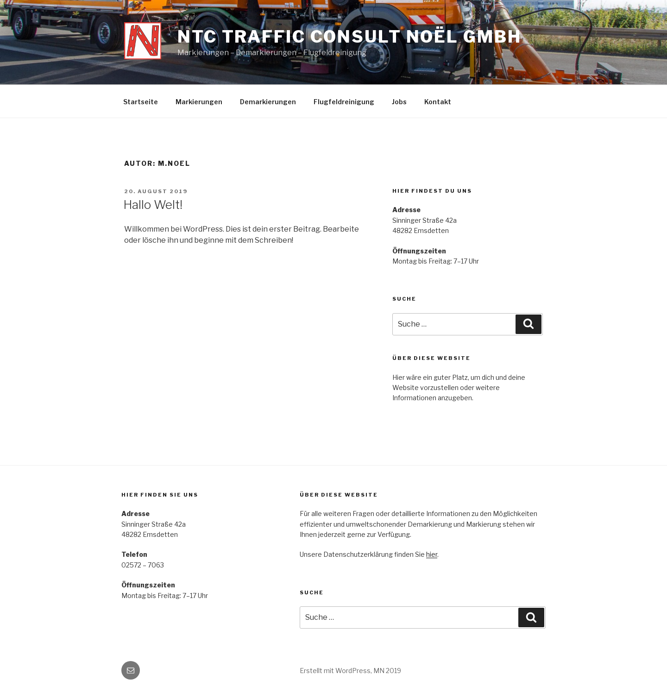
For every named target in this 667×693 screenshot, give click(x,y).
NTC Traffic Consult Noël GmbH (349, 36)
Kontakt (437, 102)
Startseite (140, 102)
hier (431, 554)
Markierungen (199, 102)
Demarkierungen (268, 102)
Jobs (399, 102)
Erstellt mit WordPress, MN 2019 (350, 670)
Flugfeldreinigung (344, 102)
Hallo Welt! (152, 204)
